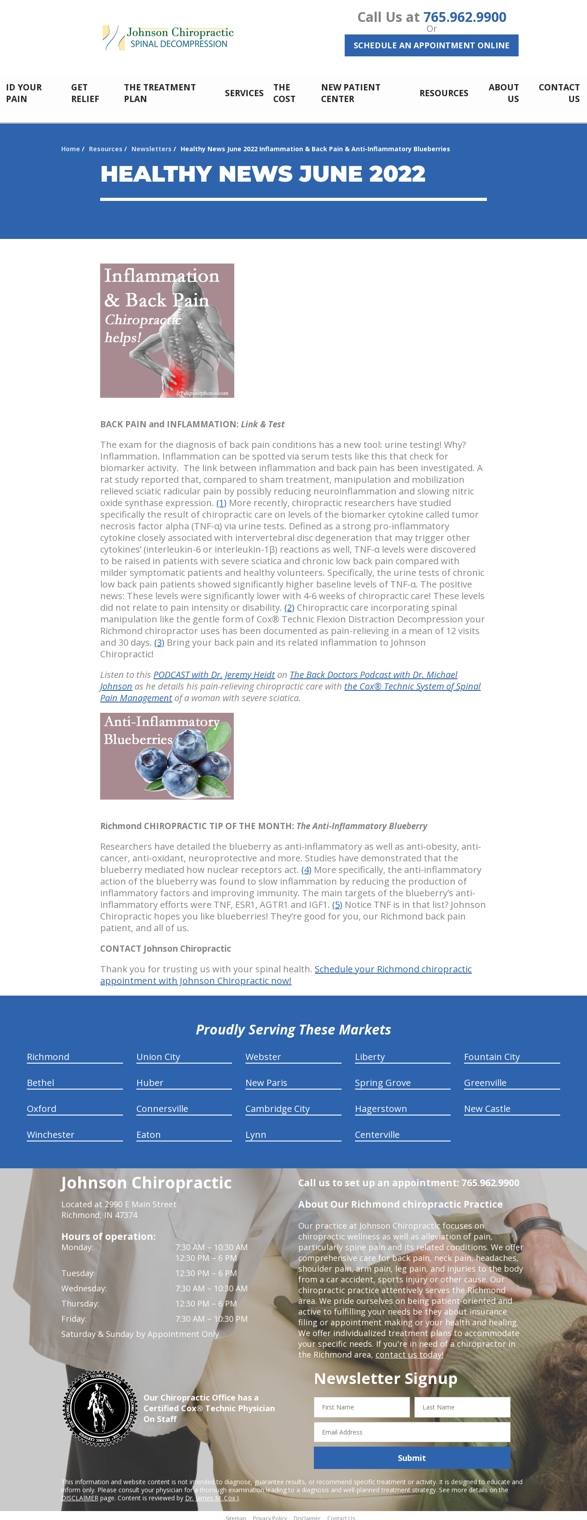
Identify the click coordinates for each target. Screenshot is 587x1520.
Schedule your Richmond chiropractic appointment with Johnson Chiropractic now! (286, 970)
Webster (263, 1052)
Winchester (51, 1130)
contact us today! (409, 1349)
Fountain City (492, 1052)
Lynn (255, 1130)
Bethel (40, 1078)
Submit (412, 1453)
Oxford (41, 1104)
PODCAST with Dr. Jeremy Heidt (214, 670)
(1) (221, 498)
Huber (150, 1078)
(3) (159, 637)
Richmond (48, 1052)
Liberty (370, 1052)
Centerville (377, 1130)
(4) (306, 865)
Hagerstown (381, 1104)
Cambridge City (277, 1104)
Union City (158, 1052)
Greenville (485, 1078)
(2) (289, 602)
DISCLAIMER (79, 1493)
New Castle (487, 1104)
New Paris (266, 1078)
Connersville (162, 1104)
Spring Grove (383, 1078)
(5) (337, 900)
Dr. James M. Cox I (212, 1493)
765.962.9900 (465, 17)
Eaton (148, 1130)
